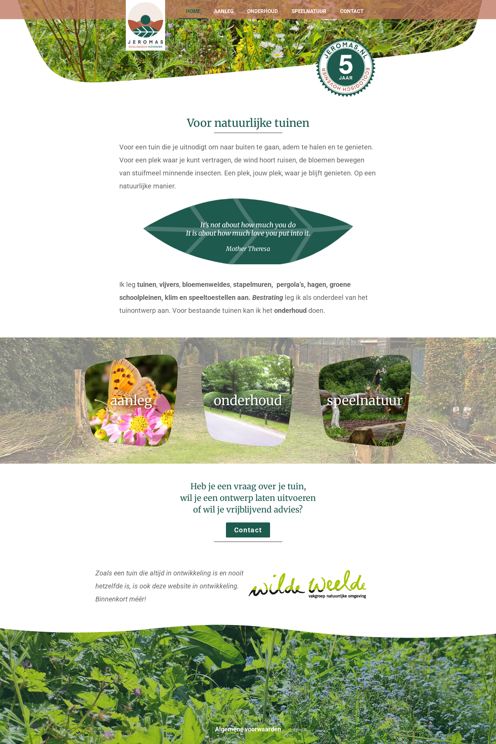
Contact (351, 11)
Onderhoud (262, 11)
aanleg (131, 400)
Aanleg (223, 11)
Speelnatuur (309, 11)
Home (193, 11)
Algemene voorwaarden (248, 729)
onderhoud (248, 400)
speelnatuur (365, 400)
